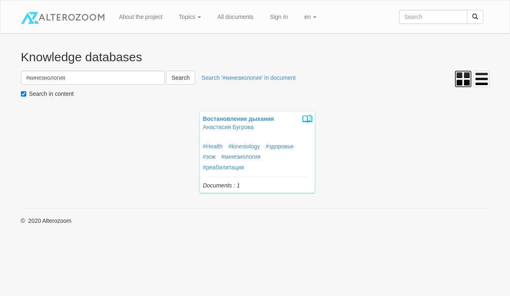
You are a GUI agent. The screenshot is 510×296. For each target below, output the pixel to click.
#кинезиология (240, 156)
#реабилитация (223, 167)
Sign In (279, 17)
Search (180, 77)
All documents (235, 17)
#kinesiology (244, 146)
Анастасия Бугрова (228, 127)
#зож (209, 156)
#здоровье (280, 146)
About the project (141, 17)
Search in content (51, 93)
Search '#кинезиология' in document (248, 77)
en (310, 17)
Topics (190, 17)
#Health (213, 146)
